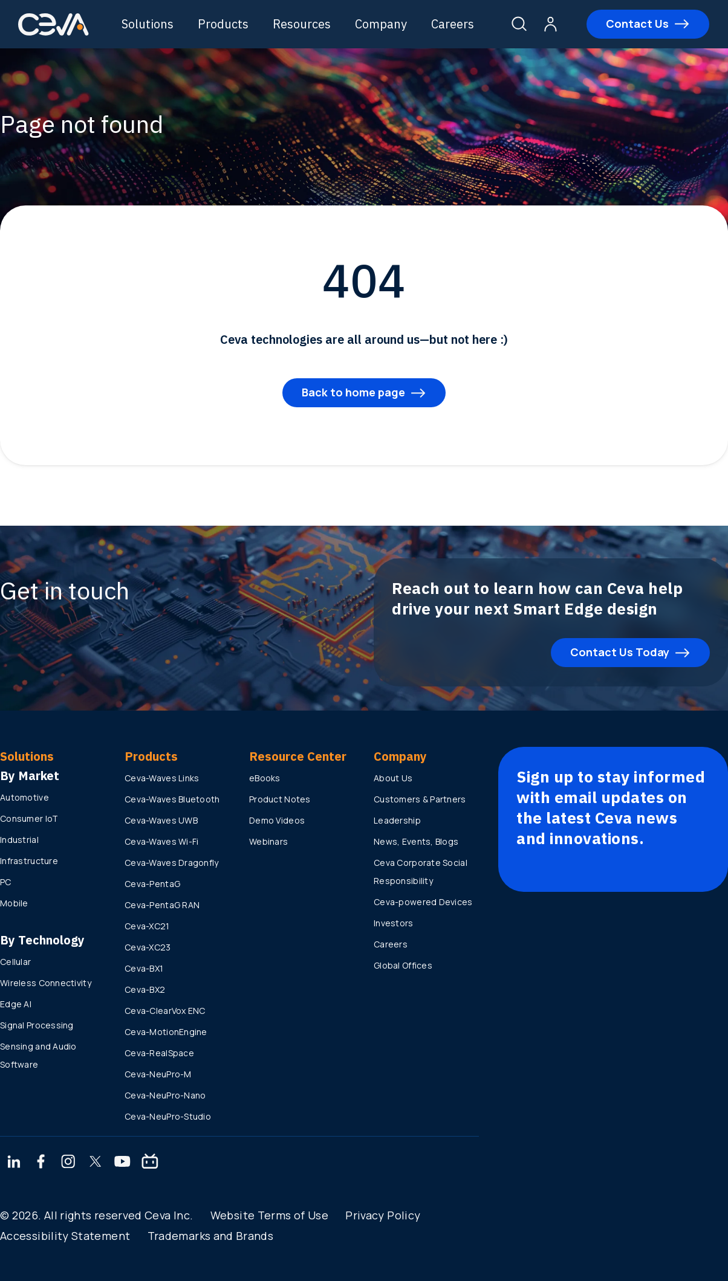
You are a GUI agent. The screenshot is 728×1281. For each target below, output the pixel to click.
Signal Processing (37, 1025)
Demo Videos (277, 820)
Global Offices (403, 965)
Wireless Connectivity (45, 983)
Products (224, 24)
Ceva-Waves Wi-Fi (161, 841)
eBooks (265, 778)
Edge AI (15, 1004)
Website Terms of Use (269, 1215)
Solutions (149, 24)
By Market (29, 775)
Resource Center (297, 756)
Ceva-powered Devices (423, 902)
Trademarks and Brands (211, 1235)
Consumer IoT (29, 818)
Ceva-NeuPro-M (158, 1074)
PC (5, 882)
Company (382, 24)
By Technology (42, 940)
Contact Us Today (619, 652)
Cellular (15, 961)
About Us (393, 778)
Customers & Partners (420, 799)
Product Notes (280, 799)
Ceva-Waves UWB (161, 820)
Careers (453, 24)
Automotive (24, 797)
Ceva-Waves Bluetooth (172, 799)
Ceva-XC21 (147, 926)
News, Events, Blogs (416, 841)
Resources (303, 24)
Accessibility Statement (65, 1235)
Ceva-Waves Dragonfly (172, 862)
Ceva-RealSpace (159, 1053)
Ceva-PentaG (152, 883)
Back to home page (353, 392)
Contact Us (637, 23)
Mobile (14, 903)
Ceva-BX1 (144, 968)
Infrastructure (29, 860)
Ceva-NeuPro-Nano (165, 1095)
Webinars (268, 841)
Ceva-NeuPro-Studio (168, 1116)
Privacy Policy (382, 1215)
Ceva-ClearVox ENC (165, 1010)
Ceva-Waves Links (162, 778)
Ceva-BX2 (145, 989)
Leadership (397, 820)
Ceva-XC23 (148, 947)
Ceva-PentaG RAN (162, 905)
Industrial (19, 839)
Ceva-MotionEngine (166, 1031)
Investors (394, 923)
